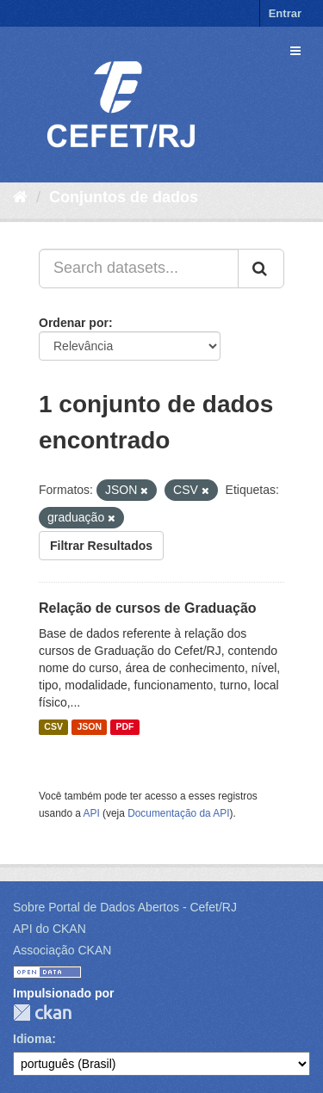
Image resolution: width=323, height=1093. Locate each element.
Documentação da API (178, 813)
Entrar (285, 13)
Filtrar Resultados (101, 546)
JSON (89, 727)
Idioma (32, 1039)
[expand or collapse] (295, 51)
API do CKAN (49, 929)
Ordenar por (74, 323)
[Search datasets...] (139, 268)
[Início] (20, 197)
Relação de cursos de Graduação (148, 608)
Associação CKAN (62, 950)
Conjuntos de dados (123, 197)
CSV (53, 727)
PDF (124, 727)
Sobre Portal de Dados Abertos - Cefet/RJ (125, 907)
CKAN (42, 1012)
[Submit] (261, 268)
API (92, 813)
